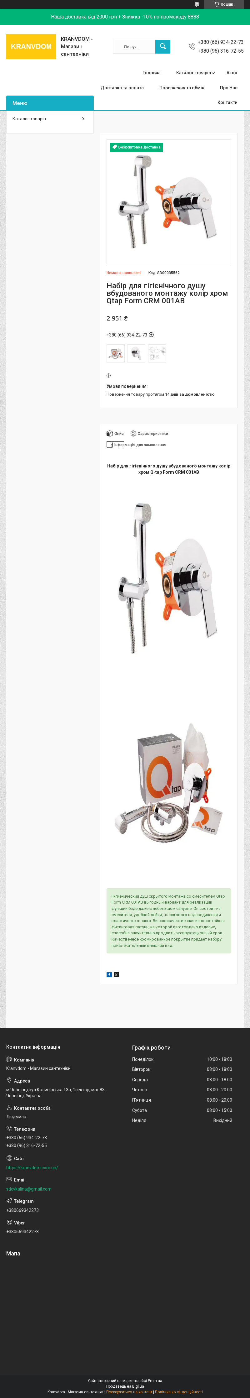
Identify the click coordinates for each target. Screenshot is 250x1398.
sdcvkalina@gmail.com (29, 1189)
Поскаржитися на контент (129, 1392)
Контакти (228, 102)
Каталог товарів (193, 72)
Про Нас (229, 87)
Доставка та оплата (122, 87)
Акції (232, 72)
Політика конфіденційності (179, 1392)
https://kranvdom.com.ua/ (32, 1167)
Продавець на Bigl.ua (125, 1386)
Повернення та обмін (181, 87)
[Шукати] (162, 47)
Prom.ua (155, 1381)
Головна (151, 72)
